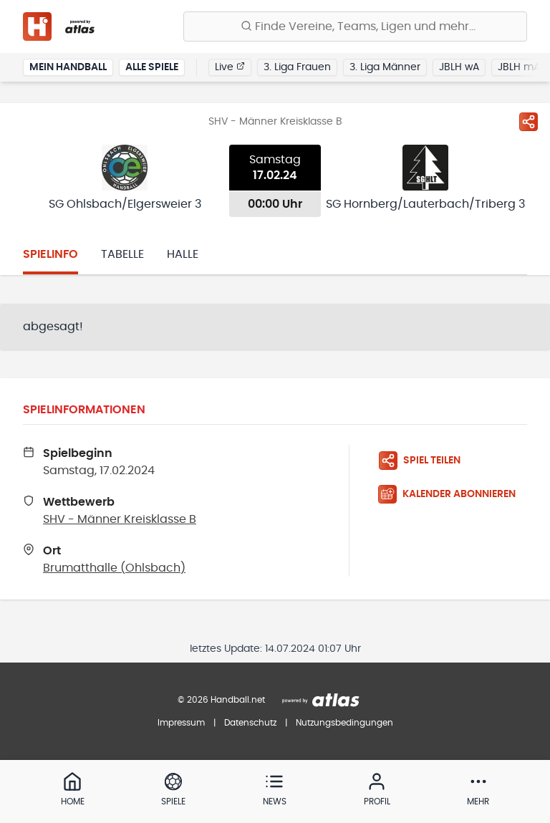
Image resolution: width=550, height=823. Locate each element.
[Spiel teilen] (528, 121)
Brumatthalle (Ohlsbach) (114, 568)
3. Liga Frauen (297, 67)
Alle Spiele (151, 67)
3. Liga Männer (384, 67)
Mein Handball (68, 67)
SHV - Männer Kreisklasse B (119, 519)
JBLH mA (519, 67)
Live (230, 66)
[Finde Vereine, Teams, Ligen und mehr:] (355, 26)
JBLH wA (459, 67)
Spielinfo (50, 254)
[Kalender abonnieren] (452, 494)
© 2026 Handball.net (221, 700)
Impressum (181, 722)
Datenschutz (250, 722)
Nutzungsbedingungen (344, 722)
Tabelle (122, 254)
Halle (182, 254)
